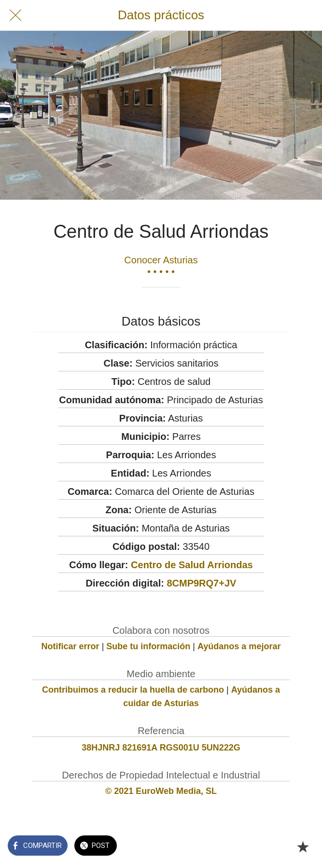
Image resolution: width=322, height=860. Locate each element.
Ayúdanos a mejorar (238, 646)
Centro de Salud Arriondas (192, 565)
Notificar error (70, 646)
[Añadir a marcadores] (302, 846)
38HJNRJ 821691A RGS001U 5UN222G (161, 747)
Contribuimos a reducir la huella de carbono (133, 690)
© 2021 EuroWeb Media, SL (161, 791)
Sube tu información (148, 646)
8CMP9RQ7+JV (201, 583)
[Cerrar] (15, 15)
